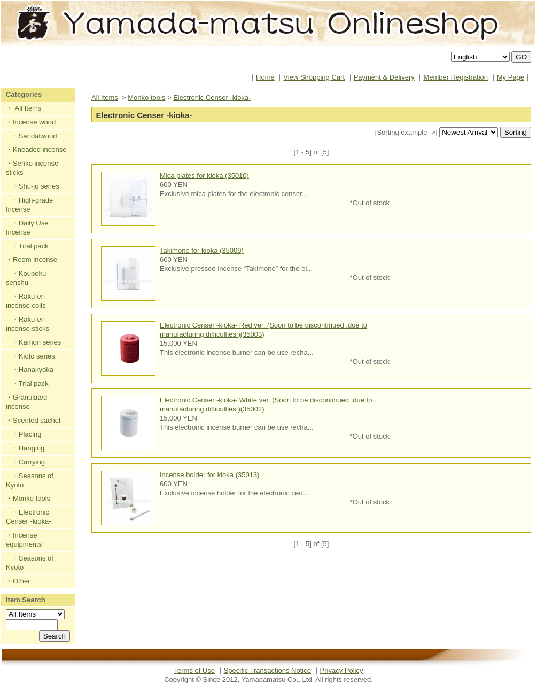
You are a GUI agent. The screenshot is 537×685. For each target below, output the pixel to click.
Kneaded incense (39, 149)
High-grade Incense (29, 204)
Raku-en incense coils (25, 300)
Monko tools (31, 498)
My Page (510, 77)
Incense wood (34, 122)
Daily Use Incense (27, 227)
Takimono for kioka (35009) (202, 250)
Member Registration (455, 77)
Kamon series (40, 342)
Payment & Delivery (384, 77)
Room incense (35, 259)
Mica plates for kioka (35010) (204, 176)
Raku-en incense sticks (27, 323)
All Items (27, 108)
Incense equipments (24, 539)
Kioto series (37, 356)
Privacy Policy (341, 670)
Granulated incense (26, 401)
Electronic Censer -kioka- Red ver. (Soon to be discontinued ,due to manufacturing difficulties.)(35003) (263, 329)
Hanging (31, 448)
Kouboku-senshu (27, 277)
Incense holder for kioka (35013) (209, 475)
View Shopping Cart (314, 77)
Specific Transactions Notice (267, 670)
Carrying (32, 462)
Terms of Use (194, 670)
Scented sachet (37, 420)
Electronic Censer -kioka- (28, 516)
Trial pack (34, 246)
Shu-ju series (39, 186)
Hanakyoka (36, 369)
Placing (30, 434)
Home (265, 77)
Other (21, 581)
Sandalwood (38, 136)
